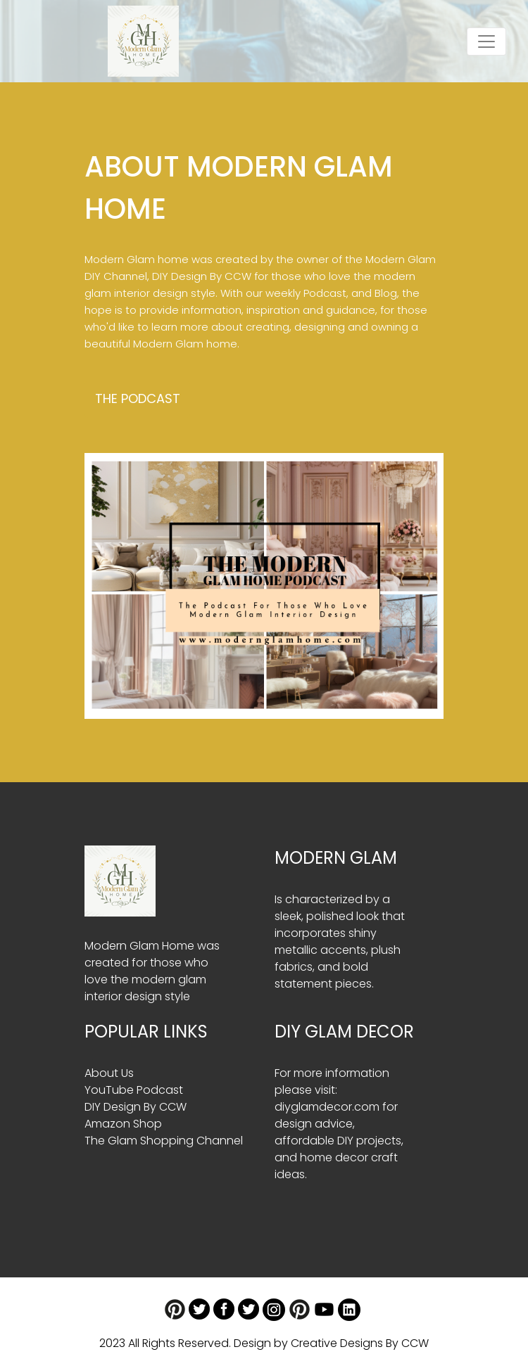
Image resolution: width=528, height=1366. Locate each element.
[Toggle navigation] (486, 41)
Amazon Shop (123, 1124)
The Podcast (137, 398)
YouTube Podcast (133, 1090)
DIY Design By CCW (201, 276)
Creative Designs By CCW (360, 1343)
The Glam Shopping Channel (163, 1140)
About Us (109, 1073)
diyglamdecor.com (327, 1107)
